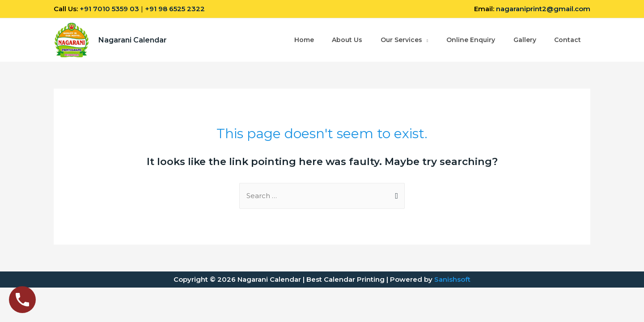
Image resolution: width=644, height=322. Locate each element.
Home (303, 40)
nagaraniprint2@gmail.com (543, 8)
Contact (567, 40)
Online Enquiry (470, 40)
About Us (346, 40)
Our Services (401, 40)
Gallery (524, 40)
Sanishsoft (452, 279)
